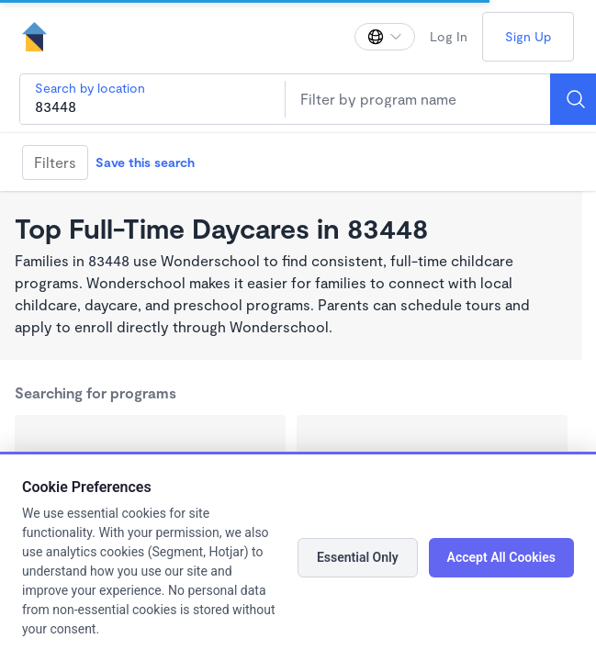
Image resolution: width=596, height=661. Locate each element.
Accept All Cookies (501, 557)
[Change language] (384, 36)
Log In (448, 36)
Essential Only (358, 557)
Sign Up (528, 36)
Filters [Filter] (55, 162)
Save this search (145, 162)
